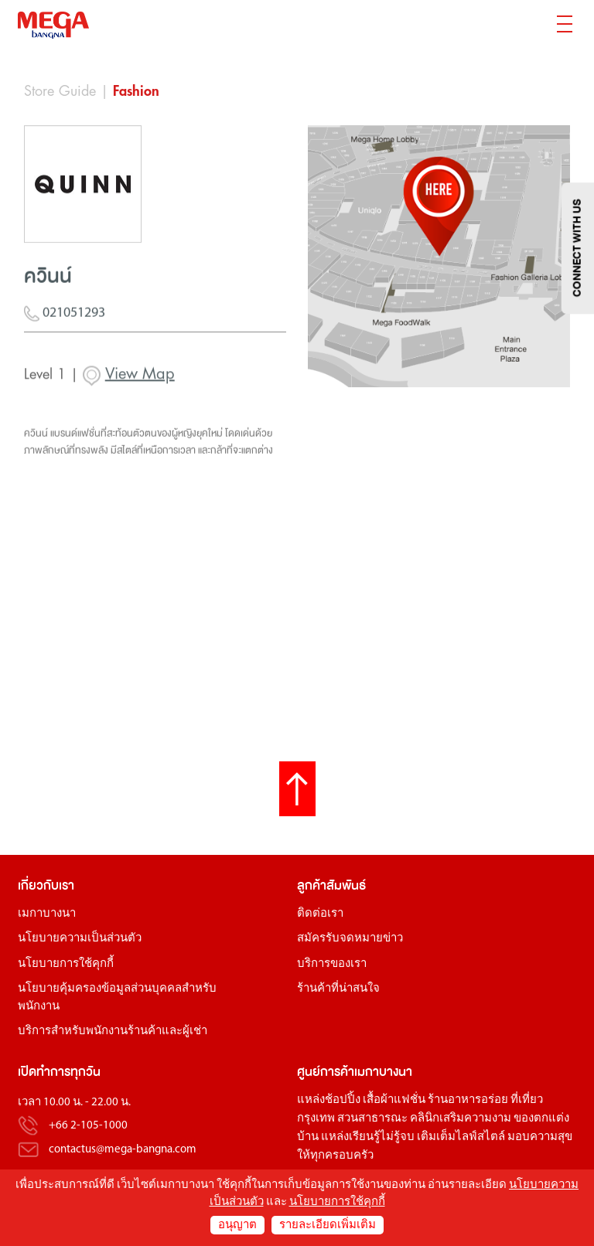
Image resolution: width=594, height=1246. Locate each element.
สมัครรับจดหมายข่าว (350, 939)
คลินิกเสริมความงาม (460, 1119)
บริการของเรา (332, 964)
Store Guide (60, 91)
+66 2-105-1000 (88, 1126)
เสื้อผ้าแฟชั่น (394, 1100)
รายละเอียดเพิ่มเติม (327, 1225)
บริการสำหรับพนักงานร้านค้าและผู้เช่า (112, 1031)
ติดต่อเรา (320, 914)
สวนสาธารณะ (372, 1119)
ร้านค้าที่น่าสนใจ (338, 989)
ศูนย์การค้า (325, 1071)
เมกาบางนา (47, 914)
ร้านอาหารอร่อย (468, 1100)
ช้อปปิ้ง (342, 1100)
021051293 (64, 320)
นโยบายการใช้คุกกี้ (66, 964)
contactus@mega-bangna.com (122, 1150)
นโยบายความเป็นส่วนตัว (80, 939)
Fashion (136, 91)
